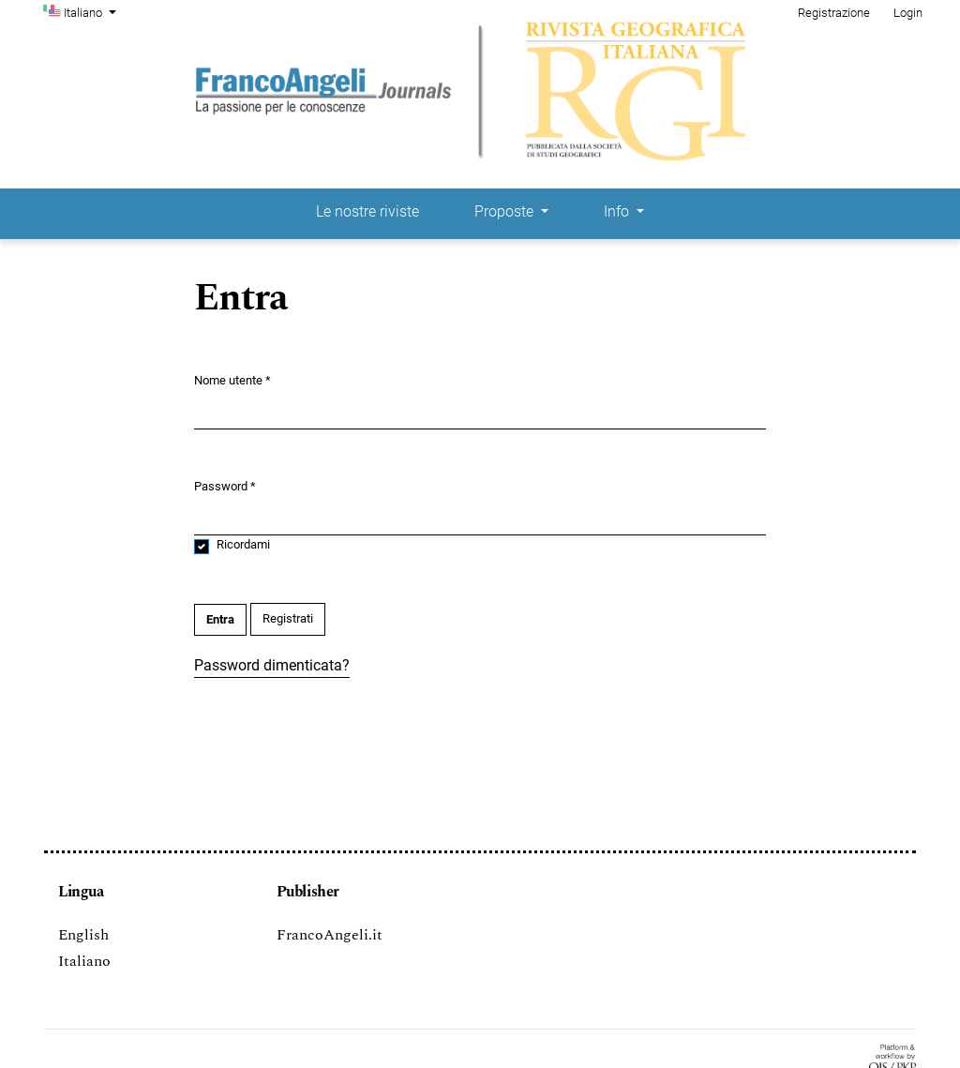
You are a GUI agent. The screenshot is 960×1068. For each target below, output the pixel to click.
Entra (220, 619)
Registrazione (834, 13)
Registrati (287, 618)
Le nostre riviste (367, 211)
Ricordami (243, 544)
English (83, 935)
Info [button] (618, 211)
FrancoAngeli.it (329, 935)
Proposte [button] (505, 211)
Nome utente (232, 379)
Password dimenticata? (272, 665)
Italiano (92, 11)
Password (225, 485)
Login (907, 13)
